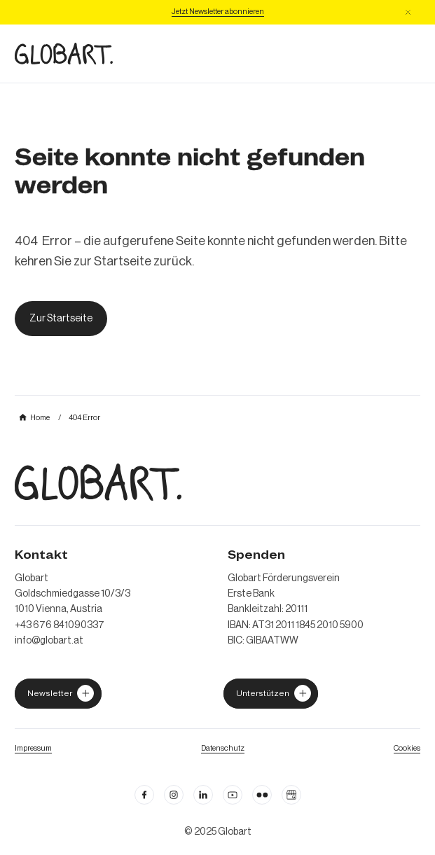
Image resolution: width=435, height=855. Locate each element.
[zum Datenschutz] (222, 748)
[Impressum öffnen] (33, 748)
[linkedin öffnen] (232, 795)
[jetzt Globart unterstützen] (58, 694)
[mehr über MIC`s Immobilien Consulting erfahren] (34, 417)
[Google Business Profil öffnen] (291, 795)
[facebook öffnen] (144, 795)
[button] (408, 12)
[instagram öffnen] (174, 795)
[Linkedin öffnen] (203, 795)
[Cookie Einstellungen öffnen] (407, 748)
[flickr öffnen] (262, 795)
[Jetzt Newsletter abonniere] (218, 12)
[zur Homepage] (64, 53)
